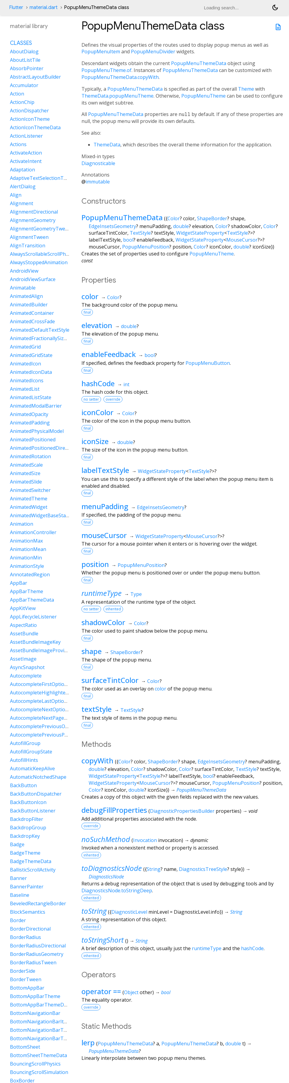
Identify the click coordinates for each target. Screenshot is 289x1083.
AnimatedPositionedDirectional (45, 448)
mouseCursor (104, 535)
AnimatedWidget (28, 507)
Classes (21, 43)
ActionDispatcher (29, 110)
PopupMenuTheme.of (106, 70)
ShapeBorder (212, 218)
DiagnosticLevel (129, 912)
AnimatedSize (25, 473)
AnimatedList (25, 389)
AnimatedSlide (26, 481)
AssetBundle (24, 633)
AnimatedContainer (32, 313)
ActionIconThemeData (35, 127)
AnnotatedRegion (30, 574)
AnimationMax (26, 540)
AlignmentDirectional (34, 211)
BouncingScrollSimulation (39, 1072)
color (89, 296)
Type (136, 594)
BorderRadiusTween (33, 962)
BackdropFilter (26, 819)
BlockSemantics (27, 912)
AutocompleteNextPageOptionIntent (52, 718)
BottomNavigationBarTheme (43, 1030)
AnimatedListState (30, 397)
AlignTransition (27, 245)
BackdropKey (25, 836)
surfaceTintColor (109, 680)
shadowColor (103, 622)
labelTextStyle (105, 470)
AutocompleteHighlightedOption (47, 692)
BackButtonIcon (28, 802)
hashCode (98, 383)
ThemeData (107, 144)
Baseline (19, 895)
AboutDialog (24, 51)
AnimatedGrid (25, 346)
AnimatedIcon (25, 363)
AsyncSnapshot (27, 667)
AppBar (18, 583)
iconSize (95, 441)
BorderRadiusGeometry (36, 954)
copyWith (97, 760)
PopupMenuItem (100, 51)
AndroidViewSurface (33, 279)
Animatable (23, 287)
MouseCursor (242, 239)
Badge (17, 844)
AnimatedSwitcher (30, 490)
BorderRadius (25, 937)
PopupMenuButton (208, 363)
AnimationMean (28, 549)
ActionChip (22, 102)
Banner (18, 878)
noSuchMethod (105, 839)
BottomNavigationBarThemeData (48, 1038)
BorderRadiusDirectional (38, 945)
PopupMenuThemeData (198, 63)
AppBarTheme (26, 591)
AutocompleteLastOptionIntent (45, 701)
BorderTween (25, 979)
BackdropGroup (28, 827)
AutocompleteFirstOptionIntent (45, 684)
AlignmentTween (29, 237)
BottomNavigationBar (35, 1013)
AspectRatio (23, 625)
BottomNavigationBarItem (40, 1021)
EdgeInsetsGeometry (112, 226)
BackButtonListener (33, 810)
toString (93, 911)
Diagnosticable (98, 163)
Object (131, 992)
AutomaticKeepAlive (32, 768)
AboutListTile (25, 60)
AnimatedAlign (26, 296)
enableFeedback (108, 354)
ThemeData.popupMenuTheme (117, 95)
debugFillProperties (114, 810)
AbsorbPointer (26, 68)
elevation (96, 325)
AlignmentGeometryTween (40, 228)
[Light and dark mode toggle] (275, 7)
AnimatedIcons (26, 380)
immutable (98, 181)
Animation (21, 524)
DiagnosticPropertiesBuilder (182, 811)
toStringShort (102, 940)
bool (128, 239)
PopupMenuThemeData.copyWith (120, 77)
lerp (88, 1042)
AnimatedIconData (31, 372)
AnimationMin (26, 557)
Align (15, 195)
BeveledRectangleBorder (38, 903)
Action (17, 93)
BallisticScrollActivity (33, 869)
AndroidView (24, 271)
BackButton (23, 785)
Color (173, 218)
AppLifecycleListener (33, 616)
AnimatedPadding (30, 422)
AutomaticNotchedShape (38, 777)
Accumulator (24, 85)
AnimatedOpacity (29, 414)
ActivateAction (26, 152)
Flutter (16, 8)
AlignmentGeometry (33, 220)
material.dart (44, 8)
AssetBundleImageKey (35, 642)
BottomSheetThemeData (38, 1055)
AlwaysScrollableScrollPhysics (43, 254)
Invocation (145, 840)
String (153, 869)
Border (18, 920)
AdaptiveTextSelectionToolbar (44, 178)
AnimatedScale (26, 465)
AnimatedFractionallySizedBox (44, 338)
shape (91, 651)
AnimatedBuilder (29, 304)
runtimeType (101, 593)
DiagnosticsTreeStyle (203, 869)
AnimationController (33, 532)
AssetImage (23, 659)
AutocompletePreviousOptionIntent (50, 726)
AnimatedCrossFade (32, 321)
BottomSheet (25, 1047)
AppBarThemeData (32, 599)
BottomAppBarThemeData (40, 1004)
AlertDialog (23, 186)
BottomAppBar (27, 987)
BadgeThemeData (30, 861)
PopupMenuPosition (145, 246)
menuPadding (104, 506)
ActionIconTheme (30, 119)
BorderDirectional (30, 928)
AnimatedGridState (31, 355)
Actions (18, 144)
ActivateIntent (26, 161)
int (126, 384)
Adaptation (22, 169)
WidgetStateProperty (200, 233)
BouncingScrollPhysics (35, 1063)
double (181, 226)
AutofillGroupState (31, 751)
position (95, 564)
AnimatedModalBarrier (36, 405)
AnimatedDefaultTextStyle (39, 330)
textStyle (96, 709)
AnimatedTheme (28, 498)
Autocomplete (26, 675)
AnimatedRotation (30, 456)
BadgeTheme (25, 853)
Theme (246, 89)
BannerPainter (26, 886)
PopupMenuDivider (153, 51)
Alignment (21, 203)
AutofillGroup (25, 743)
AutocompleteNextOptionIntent (46, 709)
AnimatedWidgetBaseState (40, 515)
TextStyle (140, 233)
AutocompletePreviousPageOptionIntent (56, 734)
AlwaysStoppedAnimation (39, 262)
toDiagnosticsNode (111, 868)
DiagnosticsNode (106, 876)
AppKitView (23, 608)
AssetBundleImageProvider (41, 650)
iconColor (97, 412)
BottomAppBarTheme (35, 996)
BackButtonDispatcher (36, 793)
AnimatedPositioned (33, 439)
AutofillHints (24, 760)
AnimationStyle (27, 566)
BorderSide (22, 971)
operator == (101, 991)
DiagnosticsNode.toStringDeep (116, 890)
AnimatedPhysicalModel (37, 431)
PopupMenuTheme (203, 95)
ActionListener (26, 136)
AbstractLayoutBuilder (35, 77)
